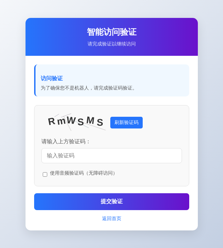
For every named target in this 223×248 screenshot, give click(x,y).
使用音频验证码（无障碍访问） (84, 173)
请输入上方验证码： (66, 141)
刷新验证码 (126, 122)
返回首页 (111, 218)
